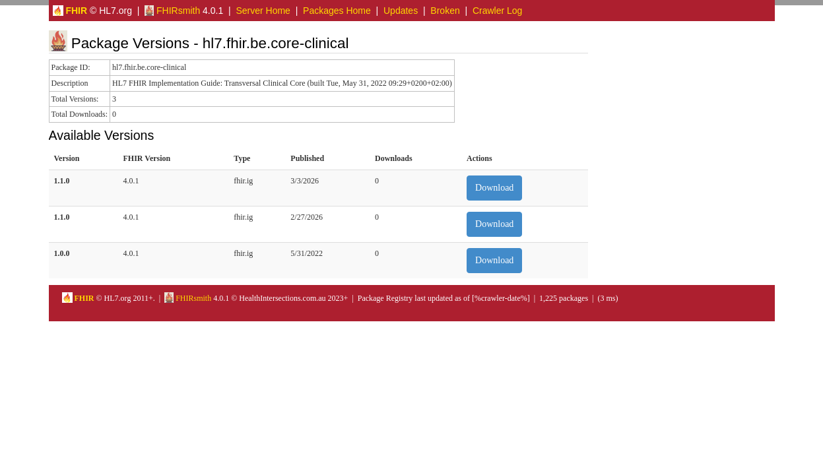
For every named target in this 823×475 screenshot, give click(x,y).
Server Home (263, 10)
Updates (400, 10)
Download (494, 188)
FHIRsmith (172, 10)
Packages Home (337, 10)
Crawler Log (497, 10)
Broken (444, 10)
